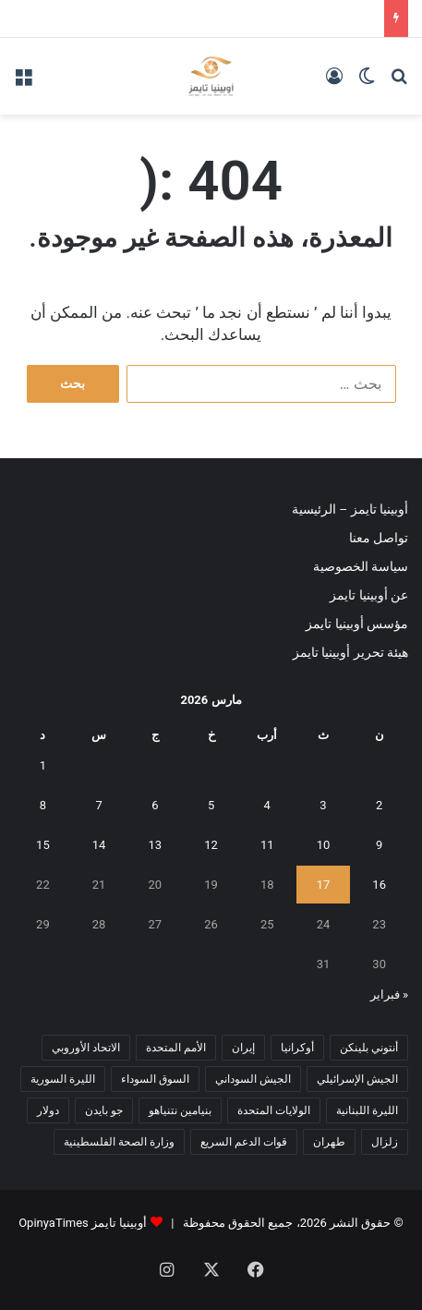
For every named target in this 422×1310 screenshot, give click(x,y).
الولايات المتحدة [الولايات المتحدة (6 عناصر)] (273, 1110)
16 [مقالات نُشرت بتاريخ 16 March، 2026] (379, 885)
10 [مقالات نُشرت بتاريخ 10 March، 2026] (324, 845)
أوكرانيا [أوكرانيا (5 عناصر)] (297, 1047)
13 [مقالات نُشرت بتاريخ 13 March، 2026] (156, 845)
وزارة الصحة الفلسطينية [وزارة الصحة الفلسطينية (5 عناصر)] (119, 1141)
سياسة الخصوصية (360, 566)
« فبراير (389, 994)
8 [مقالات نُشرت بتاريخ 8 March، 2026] (43, 805)
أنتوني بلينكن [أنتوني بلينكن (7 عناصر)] (369, 1047)
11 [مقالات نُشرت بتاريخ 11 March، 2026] (267, 845)
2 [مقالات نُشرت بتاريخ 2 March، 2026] (379, 805)
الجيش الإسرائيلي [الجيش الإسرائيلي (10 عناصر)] (357, 1079)
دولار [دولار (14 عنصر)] (48, 1110)
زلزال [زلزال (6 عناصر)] (384, 1141)
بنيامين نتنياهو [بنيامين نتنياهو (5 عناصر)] (180, 1110)
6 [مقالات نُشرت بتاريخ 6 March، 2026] (154, 805)
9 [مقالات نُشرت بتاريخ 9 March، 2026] (379, 845)
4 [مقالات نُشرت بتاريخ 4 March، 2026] (267, 805)
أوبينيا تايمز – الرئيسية (350, 509)
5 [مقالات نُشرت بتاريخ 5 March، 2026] (211, 805)
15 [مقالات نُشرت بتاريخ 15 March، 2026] (43, 845)
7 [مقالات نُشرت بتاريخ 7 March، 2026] (98, 805)
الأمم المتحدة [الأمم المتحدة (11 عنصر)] (176, 1047)
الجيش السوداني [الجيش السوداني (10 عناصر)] (253, 1079)
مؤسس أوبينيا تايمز (357, 623)
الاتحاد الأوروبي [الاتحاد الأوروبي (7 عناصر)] (86, 1047)
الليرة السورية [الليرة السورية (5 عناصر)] (62, 1079)
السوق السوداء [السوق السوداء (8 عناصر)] (155, 1079)
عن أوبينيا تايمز (369, 595)
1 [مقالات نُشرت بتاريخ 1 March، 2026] (43, 765)
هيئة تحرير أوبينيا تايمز (350, 652)
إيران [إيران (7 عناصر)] (243, 1047)
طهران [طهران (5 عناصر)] (329, 1141)
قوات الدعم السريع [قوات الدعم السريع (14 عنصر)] (243, 1141)
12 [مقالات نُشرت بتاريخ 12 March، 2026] (211, 845)
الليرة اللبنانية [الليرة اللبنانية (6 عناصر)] (367, 1110)
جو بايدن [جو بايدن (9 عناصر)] (104, 1110)
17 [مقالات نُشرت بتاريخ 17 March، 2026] (324, 885)
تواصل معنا (378, 537)
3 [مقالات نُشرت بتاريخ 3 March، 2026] (323, 805)
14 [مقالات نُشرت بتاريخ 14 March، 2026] (99, 845)
